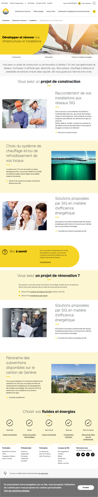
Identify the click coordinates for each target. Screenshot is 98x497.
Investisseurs (62, 458)
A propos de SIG (41, 3)
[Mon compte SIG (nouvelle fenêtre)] (94, 11)
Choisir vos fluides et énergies (82, 57)
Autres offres (50, 11)
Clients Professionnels (17, 3)
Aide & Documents (44, 456)
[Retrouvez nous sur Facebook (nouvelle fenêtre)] (78, 454)
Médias (60, 456)
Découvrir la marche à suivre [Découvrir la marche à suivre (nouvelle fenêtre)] (67, 132)
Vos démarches (44, 451)
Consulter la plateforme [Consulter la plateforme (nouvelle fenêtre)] (17, 397)
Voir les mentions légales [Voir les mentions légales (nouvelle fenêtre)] (17, 490)
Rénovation (49, 57)
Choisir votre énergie (10, 435)
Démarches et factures (22, 11)
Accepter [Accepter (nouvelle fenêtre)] (86, 486)
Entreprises (5, 20)
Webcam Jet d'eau (63, 463)
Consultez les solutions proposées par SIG (72, 231)
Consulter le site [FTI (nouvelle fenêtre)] (45, 262)
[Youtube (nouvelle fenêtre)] (83, 454)
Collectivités (24, 458)
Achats (60, 461)
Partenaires (31, 3)
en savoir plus (43, 473)
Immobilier (24, 461)
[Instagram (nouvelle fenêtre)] (93, 454)
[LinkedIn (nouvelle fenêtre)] (88, 454)
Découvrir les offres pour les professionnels (88, 437)
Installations (33, 20)
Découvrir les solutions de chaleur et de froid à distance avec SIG (24, 182)
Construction (16, 57)
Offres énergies (38, 11)
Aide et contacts (7, 458)
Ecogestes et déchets (8, 456)
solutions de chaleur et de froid (40, 292)
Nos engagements (63, 451)
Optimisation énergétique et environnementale (73, 11)
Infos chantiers (86, 3)
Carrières (49, 3)
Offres (4, 454)
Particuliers (4, 3)
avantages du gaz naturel (38, 296)
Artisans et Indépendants (25, 453)
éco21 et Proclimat (44, 454)
